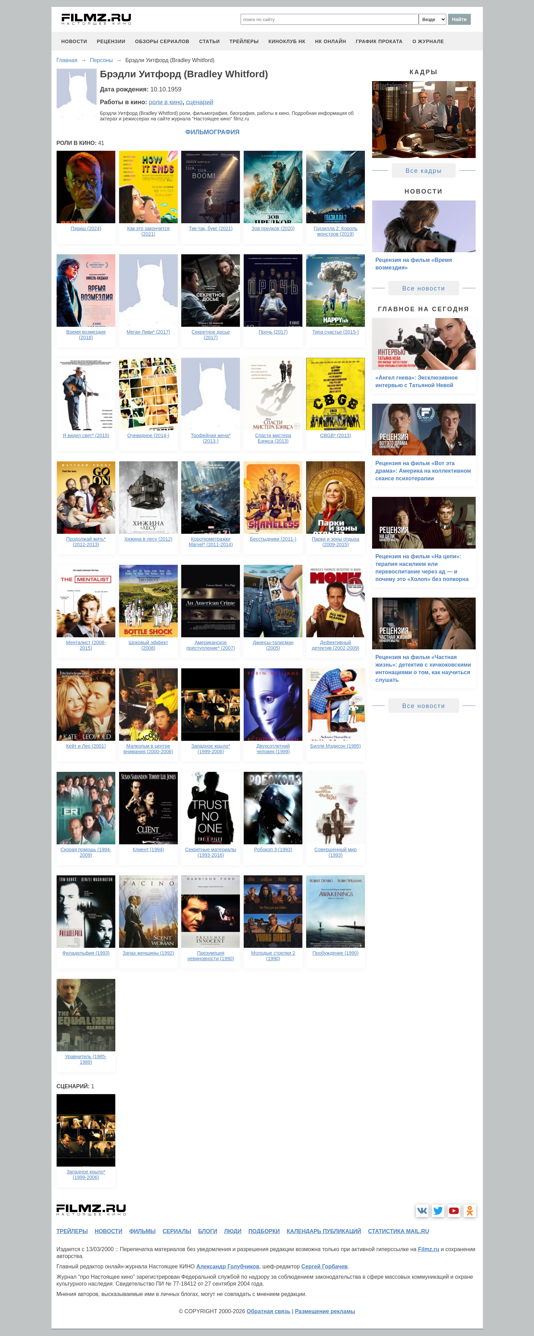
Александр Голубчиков (228, 1266)
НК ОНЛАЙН (330, 41)
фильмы (142, 1231)
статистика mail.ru (398, 1231)
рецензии (111, 41)
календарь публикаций (324, 1231)
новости (74, 41)
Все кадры (424, 170)
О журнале (428, 41)
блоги (207, 1231)
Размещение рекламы (325, 1311)
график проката (379, 41)
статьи (209, 41)
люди (232, 1231)
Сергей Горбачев (324, 1266)
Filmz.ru (428, 1249)
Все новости (423, 288)
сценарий (199, 102)
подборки (264, 1231)
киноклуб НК (287, 41)
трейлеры (244, 41)
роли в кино (166, 102)
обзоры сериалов (162, 41)
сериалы (177, 1231)
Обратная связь (269, 1311)
